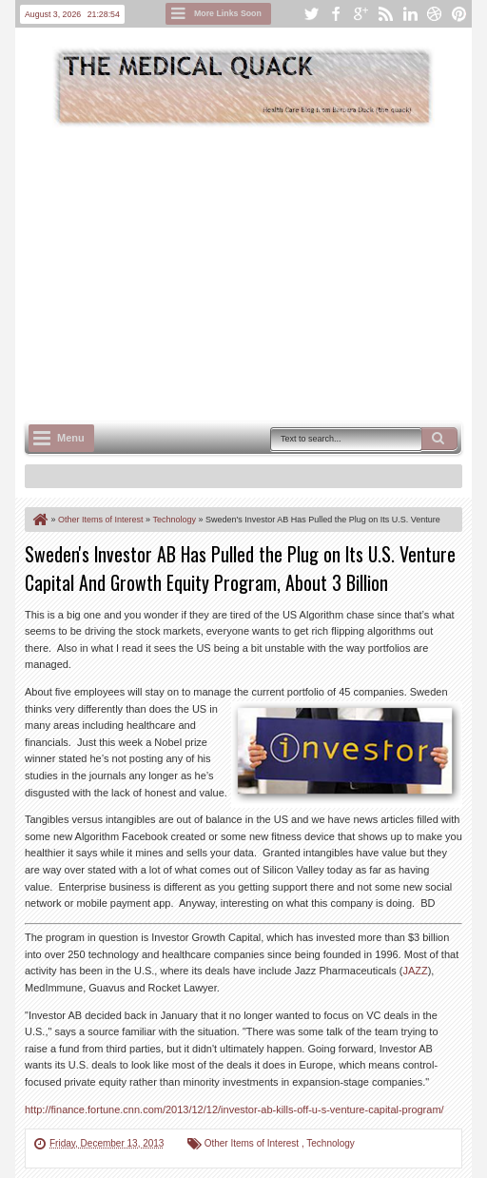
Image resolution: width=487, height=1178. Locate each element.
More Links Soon (228, 13)
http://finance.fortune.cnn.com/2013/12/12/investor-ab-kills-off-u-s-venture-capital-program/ (234, 1109)
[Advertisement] (256, 272)
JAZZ (414, 970)
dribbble (434, 14)
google (360, 14)
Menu (71, 437)
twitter (311, 14)
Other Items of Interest (253, 1143)
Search (439, 438)
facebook (335, 14)
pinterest (459, 14)
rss (385, 14)
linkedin (410, 14)
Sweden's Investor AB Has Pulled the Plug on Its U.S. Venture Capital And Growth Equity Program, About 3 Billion (240, 568)
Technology (330, 1143)
